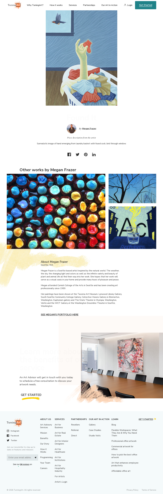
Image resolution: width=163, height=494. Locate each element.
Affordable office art (120, 471)
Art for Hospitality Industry (60, 468)
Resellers (75, 424)
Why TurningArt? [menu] (35, 5)
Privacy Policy (132, 490)
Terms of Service (149, 490)
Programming (46, 457)
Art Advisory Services (46, 426)
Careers (43, 468)
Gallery (92, 424)
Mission (43, 433)
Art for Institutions (60, 458)
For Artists (60, 476)
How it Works (43, 450)
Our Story (44, 443)
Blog (113, 424)
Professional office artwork (123, 441)
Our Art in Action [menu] (109, 5)
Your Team (45, 462)
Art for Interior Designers (61, 442)
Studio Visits (95, 435)
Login (129, 5)
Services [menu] (73, 5)
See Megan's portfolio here (59, 314)
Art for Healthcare (60, 450)
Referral (75, 430)
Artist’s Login (61, 482)
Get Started (145, 5)
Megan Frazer (89, 128)
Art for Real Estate (60, 434)
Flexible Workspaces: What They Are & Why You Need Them (124, 433)
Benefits (44, 438)
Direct (74, 435)
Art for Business (59, 426)
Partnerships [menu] (89, 5)
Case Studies (95, 430)
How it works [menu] (56, 5)
